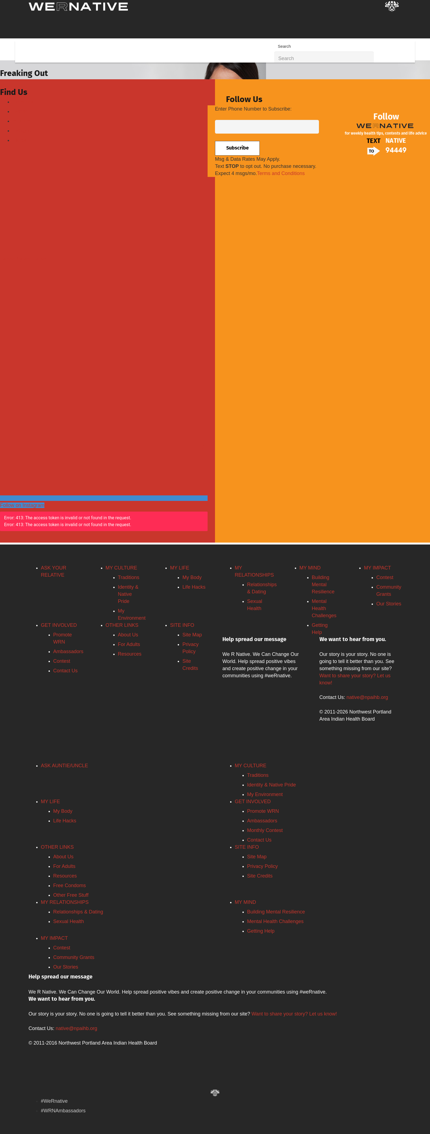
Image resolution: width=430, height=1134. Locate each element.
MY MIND (310, 568)
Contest (61, 661)
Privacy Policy (262, 866)
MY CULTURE (121, 568)
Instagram (23, 130)
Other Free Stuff (71, 895)
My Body (192, 577)
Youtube (21, 121)
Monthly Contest (265, 830)
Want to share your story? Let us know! (294, 1014)
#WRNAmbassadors (63, 1110)
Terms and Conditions (281, 173)
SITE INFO (182, 625)
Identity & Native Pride (128, 594)
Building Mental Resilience (323, 584)
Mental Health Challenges (324, 608)
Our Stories (388, 604)
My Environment (265, 794)
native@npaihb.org (367, 697)
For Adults (129, 644)
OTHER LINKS (122, 625)
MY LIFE (179, 568)
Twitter (19, 111)
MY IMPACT (377, 568)
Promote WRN (263, 811)
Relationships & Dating (78, 912)
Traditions (128, 577)
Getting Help (261, 931)
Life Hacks (193, 587)
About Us (128, 634)
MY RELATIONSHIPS (65, 902)
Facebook (23, 102)
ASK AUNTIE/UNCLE (64, 765)
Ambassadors (68, 651)
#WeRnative (54, 1101)
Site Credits (260, 876)
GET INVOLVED (59, 625)
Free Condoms (69, 885)
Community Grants (73, 957)
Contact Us (65, 670)
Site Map (192, 634)
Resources (130, 654)
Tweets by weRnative (23, 259)
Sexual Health (68, 921)
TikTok (19, 140)
